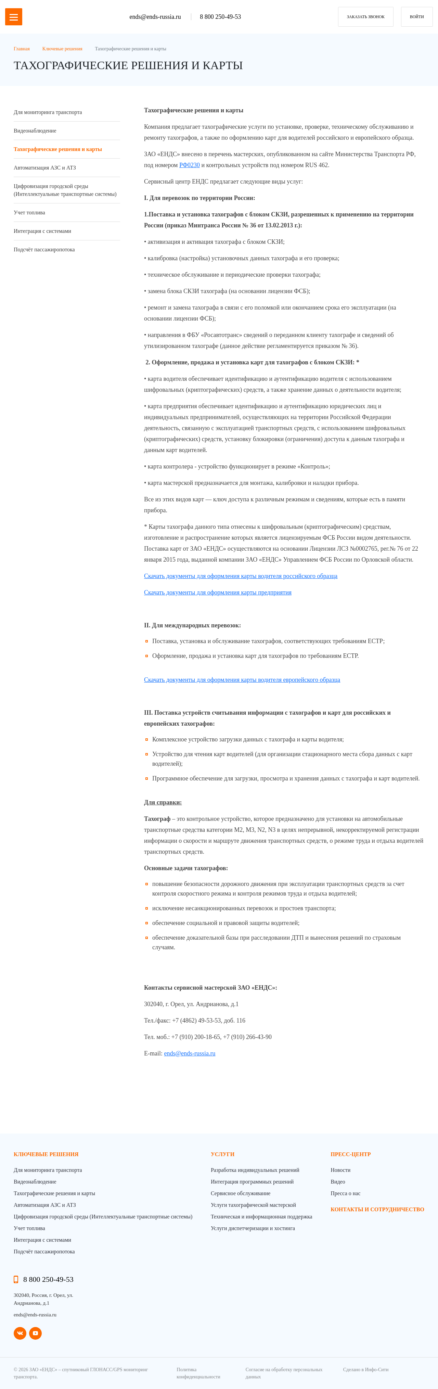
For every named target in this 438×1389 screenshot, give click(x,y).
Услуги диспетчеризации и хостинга (253, 1228)
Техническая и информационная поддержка (261, 1216)
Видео (338, 1182)
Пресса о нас (345, 1193)
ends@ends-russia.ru (156, 16)
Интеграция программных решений (252, 1182)
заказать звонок (366, 16)
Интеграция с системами (42, 231)
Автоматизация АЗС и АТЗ (45, 168)
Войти (417, 16)
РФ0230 (189, 165)
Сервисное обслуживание (240, 1193)
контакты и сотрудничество (377, 1209)
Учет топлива (29, 212)
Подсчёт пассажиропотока (44, 249)
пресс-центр (351, 1154)
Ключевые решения (46, 1154)
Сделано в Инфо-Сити (366, 1369)
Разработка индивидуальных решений (255, 1170)
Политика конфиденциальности (198, 1373)
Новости (340, 1170)
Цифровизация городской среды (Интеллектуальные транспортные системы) (65, 190)
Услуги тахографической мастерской (253, 1205)
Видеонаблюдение (35, 131)
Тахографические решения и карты (58, 149)
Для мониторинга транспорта (48, 112)
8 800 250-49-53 (220, 16)
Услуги (222, 1154)
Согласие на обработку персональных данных (284, 1373)
